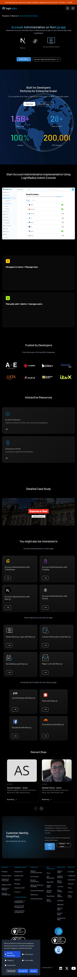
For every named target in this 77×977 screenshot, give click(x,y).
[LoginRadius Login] (68, 8)
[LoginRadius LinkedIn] (60, 968)
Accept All (23, 971)
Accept (33, 971)
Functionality (27, 960)
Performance (27, 954)
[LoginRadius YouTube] (73, 968)
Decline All (11, 971)
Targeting (9, 960)
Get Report (63, 2)
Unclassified (10, 965)
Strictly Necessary (10, 954)
